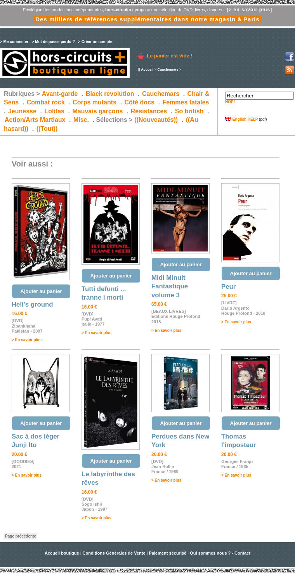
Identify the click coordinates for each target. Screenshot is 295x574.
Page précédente (20, 536)
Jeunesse (22, 111)
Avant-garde (60, 93)
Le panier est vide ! (170, 56)
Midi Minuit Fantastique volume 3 (169, 286)
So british (189, 111)
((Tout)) (47, 128)
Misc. (81, 119)
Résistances (149, 111)
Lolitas (54, 111)
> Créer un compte (95, 42)
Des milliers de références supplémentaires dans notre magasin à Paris (147, 19)
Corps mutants (95, 102)
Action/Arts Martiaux (35, 119)
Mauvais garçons (97, 111)
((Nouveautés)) (156, 119)
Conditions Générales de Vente (114, 553)
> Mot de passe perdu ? (53, 42)
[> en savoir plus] (249, 9)
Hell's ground (32, 304)
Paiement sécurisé (168, 553)
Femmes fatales (185, 102)
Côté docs (139, 102)
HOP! (230, 102)
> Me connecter (14, 42)
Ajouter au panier (41, 291)
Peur (228, 286)
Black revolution (110, 93)
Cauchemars (167, 69)
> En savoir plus (27, 340)
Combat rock (46, 102)
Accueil (147, 69)
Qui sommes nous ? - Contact (220, 553)
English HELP (241, 119)
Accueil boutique (62, 553)
